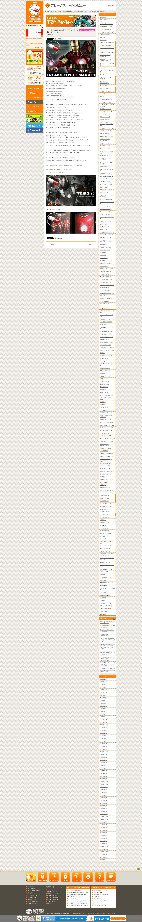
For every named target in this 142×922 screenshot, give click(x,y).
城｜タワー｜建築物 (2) (105, 276)
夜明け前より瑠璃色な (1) (106, 133)
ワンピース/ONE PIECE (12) (107, 350)
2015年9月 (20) (103, 789)
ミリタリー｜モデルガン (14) (107, 32)
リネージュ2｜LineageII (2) (106, 176)
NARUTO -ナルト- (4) (105, 370)
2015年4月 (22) (103, 803)
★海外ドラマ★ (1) (104, 611)
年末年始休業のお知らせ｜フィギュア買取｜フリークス (107, 626)
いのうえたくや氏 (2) (105, 595)
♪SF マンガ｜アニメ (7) (105, 474)
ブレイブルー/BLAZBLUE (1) (107, 232)
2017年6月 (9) (103, 735)
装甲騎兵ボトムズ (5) (105, 468)
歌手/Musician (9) (104, 528)
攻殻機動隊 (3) (103, 476)
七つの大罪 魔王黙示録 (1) (106, 322)
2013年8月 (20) (103, 857)
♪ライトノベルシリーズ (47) (106, 545)
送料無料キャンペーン (52, 893)
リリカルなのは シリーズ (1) (107, 425)
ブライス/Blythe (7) (104, 287)
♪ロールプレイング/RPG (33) (107, 148)
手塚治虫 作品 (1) (104, 387)
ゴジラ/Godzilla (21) (104, 511)
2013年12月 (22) (104, 846)
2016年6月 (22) (103, 765)
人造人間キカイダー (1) (105, 506)
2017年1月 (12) (103, 749)
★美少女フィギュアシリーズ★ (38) (107, 311)
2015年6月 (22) (103, 797)
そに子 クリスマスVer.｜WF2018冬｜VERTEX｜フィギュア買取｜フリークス (107, 653)
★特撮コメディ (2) (104, 522)
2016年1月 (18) (103, 779)
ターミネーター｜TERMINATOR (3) (104, 82)
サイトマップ (112, 913)
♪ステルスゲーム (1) (104, 206)
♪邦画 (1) (102, 96)
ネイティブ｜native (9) (105, 102)
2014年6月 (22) (103, 830)
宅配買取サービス (32, 897)
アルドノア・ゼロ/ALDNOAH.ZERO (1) (105, 462)
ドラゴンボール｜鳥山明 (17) (107, 347)
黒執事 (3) (102, 353)
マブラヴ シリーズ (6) (105, 143)
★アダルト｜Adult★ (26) (106, 99)
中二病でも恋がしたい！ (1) (106, 577)
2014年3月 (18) (103, 838)
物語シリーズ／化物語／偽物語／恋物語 (78, 892)
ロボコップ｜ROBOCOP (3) (107, 42)
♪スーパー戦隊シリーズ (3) (106, 503)
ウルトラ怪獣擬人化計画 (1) (106, 331)
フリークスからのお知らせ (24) (106, 20)
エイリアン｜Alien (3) (105, 88)
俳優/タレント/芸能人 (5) (106, 533)
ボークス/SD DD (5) (104, 301)
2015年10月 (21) (104, 787)
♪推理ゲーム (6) (103, 224)
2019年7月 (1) (103, 684)
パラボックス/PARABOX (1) (106, 298)
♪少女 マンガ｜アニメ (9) (106, 430)
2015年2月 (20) (103, 808)
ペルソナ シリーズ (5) (105, 181)
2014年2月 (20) (103, 841)
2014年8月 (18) (103, 824)
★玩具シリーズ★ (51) (105, 247)
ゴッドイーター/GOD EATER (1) (107, 217)
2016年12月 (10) (104, 752)
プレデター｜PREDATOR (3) (107, 91)
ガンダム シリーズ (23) (105, 448)
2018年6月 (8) (103, 703)
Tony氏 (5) (102, 600)
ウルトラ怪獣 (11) (104, 501)
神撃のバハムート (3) (105, 117)
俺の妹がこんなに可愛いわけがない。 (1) (107, 558)
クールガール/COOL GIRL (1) (107, 285)
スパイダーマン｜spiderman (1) (107, 64)
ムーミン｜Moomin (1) (105, 608)
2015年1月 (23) (103, 811)
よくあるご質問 (51, 901)
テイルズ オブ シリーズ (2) (106, 179)
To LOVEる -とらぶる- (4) (106, 355)
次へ (89, 244)
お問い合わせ (50, 903)
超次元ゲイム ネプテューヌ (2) (106, 170)
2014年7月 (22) (103, 827)
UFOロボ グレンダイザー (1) (107, 456)
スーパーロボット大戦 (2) (106, 184)
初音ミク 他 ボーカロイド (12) (107, 319)
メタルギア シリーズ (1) (105, 209)
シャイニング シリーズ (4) (106, 151)
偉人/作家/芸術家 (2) (105, 530)
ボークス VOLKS (98, 903)
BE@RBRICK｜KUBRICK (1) (107, 263)
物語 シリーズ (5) (104, 572)
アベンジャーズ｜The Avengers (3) (105, 55)
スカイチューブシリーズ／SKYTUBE (77, 901)
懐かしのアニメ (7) (104, 482)
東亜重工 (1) (103, 255)
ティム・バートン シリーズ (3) (106, 71)
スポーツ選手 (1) (104, 536)
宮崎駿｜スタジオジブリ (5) (106, 479)
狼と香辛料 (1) (103, 574)
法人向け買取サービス (33, 901)
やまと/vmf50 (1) (104, 295)
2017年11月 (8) (103, 722)
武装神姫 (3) (103, 252)
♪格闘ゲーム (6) (103, 229)
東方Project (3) (103, 244)
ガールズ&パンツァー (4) (106, 412)
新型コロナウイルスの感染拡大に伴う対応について (107, 622)
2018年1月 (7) (103, 716)
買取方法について (32, 893)
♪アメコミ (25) (103, 40)
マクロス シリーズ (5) (105, 466)
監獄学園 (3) (103, 402)
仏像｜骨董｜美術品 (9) (105, 271)
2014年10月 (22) (104, 819)
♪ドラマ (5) (102, 93)
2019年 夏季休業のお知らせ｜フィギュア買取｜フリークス (107, 630)
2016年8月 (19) (103, 760)
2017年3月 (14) (103, 743)
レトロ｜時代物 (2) (104, 274)
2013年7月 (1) (103, 859)
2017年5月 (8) (103, 738)
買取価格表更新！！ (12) (106, 26)
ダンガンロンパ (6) (104, 226)
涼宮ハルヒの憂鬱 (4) (105, 548)
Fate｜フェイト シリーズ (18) (107, 128)
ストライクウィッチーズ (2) (106, 427)
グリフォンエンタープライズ (101, 901)
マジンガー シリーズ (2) (105, 459)
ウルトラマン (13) (104, 498)
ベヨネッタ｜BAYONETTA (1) (107, 214)
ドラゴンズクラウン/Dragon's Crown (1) (107, 163)
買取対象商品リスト (52, 895)
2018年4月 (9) (103, 708)
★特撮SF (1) (103, 520)
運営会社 (76, 913)
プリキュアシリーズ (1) (105, 436)
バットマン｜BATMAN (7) (106, 45)
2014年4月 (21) (103, 835)
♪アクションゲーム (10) (105, 211)
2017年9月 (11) (103, 727)
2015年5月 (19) (103, 800)
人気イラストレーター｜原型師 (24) (107, 589)
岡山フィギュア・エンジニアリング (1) (107, 105)
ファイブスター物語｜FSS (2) (107, 471)
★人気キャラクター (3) (105, 603)
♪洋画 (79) (102, 37)
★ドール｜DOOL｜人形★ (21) (107, 282)
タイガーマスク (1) (104, 339)
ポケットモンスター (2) (105, 173)
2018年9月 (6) (103, 695)
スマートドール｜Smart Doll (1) (106, 304)
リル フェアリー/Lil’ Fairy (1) (107, 293)
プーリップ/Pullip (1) (105, 290)
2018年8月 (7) (103, 698)
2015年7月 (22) (103, 795)
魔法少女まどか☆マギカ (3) (106, 582)
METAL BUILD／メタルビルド (75, 896)
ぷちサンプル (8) (104, 258)
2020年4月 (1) (103, 679)
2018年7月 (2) (103, 700)
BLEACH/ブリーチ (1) (105, 376)
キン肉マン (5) (103, 361)
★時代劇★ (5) (103, 585)
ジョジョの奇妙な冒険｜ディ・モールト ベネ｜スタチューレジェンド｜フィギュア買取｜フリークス (107, 646)
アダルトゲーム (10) (105, 145)
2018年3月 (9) (103, 711)
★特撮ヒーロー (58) (105, 487)
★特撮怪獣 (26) (103, 509)
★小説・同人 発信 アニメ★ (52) (106, 542)
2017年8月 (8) (103, 730)
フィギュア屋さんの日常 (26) (107, 24)
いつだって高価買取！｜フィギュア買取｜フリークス (107, 634)
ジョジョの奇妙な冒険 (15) (106, 342)
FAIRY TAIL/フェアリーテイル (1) (107, 364)
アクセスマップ (83, 913)
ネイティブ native (98, 896)
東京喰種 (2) (103, 404)
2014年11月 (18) (104, 816)
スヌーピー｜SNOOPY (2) (106, 605)
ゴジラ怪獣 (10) (104, 514)
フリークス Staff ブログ (33, 903)
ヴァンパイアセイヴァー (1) (106, 234)
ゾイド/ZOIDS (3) (104, 451)
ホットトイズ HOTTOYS (100, 905)
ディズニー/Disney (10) (105, 29)
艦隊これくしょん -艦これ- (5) (107, 189)
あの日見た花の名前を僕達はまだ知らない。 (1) (107, 554)
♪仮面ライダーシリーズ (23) (106, 490)
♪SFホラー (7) (103, 85)
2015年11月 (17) (104, 784)
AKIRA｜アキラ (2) (104, 381)
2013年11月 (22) (104, 849)
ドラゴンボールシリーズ (74, 899)
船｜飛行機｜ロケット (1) (106, 279)
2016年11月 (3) (103, 754)
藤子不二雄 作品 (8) (104, 384)
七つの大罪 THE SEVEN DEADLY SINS (78, 905)
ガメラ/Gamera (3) (104, 517)
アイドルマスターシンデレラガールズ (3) (107, 195)
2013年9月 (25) (103, 854)
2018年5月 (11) (103, 706)
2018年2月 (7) (103, 714)
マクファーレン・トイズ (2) (106, 268)
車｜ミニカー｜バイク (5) (106, 260)
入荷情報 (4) (103, 614)
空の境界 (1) (103, 580)
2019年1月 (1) (103, 687)
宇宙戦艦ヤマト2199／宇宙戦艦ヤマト (77, 903)
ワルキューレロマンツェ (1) (106, 136)
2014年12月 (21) (104, 814)
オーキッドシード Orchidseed (101, 894)
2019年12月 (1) (103, 681)
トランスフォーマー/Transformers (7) (104, 444)
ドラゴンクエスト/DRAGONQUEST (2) (105, 154)
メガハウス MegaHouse (99, 899)
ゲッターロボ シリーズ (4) (106, 441)
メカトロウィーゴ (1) (105, 250)
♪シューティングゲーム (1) (106, 199)
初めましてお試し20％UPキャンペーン (54, 890)
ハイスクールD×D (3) (105, 551)
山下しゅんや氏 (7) (104, 592)
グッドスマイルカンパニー (100, 890)
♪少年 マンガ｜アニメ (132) (106, 337)
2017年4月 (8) (103, 741)
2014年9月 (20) (103, 822)
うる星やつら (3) (104, 358)
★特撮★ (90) (103, 485)
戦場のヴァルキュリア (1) (106, 166)
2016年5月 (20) (103, 768)
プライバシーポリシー (102, 913)
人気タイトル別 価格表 (52, 897)
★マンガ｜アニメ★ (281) (106, 334)
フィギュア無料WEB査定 (34, 890)
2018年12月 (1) (103, 689)
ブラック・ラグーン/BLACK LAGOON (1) (106, 416)
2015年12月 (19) (104, 781)
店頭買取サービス (32, 899)
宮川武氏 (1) (103, 597)
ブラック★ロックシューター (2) (107, 328)
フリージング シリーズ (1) (106, 422)
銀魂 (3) (102, 378)
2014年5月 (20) (103, 832)
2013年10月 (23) (104, 851)
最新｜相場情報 (31, 888)
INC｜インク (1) (104, 266)
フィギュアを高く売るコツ (34, 895)
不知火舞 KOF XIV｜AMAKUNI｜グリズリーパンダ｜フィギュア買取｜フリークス (107, 670)
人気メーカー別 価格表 (52, 899)
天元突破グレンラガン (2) (106, 569)
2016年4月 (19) (103, 770)
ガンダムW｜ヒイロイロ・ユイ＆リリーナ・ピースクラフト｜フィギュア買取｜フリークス (107, 664)
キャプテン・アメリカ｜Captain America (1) (106, 60)
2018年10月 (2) (103, 692)
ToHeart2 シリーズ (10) (105, 130)
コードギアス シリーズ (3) (106, 453)
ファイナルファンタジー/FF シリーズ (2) (106, 159)
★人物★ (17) (103, 525)
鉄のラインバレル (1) (105, 368)
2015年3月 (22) (103, 806)
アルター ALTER (98, 892)
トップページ (31, 886)
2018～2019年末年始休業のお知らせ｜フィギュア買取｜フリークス (107, 640)
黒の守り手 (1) (103, 324)
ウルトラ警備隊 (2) (104, 495)
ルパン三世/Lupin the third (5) (107, 410)
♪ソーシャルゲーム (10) (105, 114)
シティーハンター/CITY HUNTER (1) (105, 398)
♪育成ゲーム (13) (104, 187)
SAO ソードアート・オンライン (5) (107, 565)
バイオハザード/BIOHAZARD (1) (107, 202)
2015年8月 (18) (103, 792)
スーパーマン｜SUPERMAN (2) (107, 48)
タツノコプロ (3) (104, 392)
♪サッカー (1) (103, 538)
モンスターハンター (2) (105, 221)
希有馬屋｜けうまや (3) (105, 109)
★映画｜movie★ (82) (105, 34)
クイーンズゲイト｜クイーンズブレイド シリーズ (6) (107, 241)
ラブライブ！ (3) (104, 192)
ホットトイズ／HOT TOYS (59, 99)
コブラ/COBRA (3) (104, 407)
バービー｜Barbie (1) (105, 308)
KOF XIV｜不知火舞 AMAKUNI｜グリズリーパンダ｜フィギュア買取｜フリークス (107, 658)
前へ (53, 244)
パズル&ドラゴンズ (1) (105, 119)
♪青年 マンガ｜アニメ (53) (106, 395)
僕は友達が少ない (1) (105, 562)
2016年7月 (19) (103, 762)
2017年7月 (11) (103, 733)
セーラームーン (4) (104, 433)
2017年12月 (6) (103, 719)
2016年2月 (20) (103, 776)
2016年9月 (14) (103, 757)
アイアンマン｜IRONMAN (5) (107, 52)
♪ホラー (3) (102, 67)
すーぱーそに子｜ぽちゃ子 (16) (106, 315)
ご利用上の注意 (92, 913)
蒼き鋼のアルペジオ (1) (105, 419)
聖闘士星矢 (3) (103, 373)
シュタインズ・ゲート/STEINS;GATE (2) (105, 139)
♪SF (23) (102, 74)
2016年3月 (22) (103, 773)
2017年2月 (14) (103, 746)
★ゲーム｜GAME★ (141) (106, 111)
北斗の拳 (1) (103, 389)
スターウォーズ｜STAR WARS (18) (105, 78)
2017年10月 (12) (104, 725)
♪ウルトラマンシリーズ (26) (106, 493)
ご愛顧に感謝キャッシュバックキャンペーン (54, 887)
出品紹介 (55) (103, 17)
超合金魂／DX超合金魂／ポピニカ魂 (77, 894)
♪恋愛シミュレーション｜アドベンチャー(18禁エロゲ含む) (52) (107, 124)
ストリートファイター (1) (106, 237)
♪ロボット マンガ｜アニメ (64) (107, 438)
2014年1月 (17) (103, 843)
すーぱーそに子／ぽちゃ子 (74, 890)
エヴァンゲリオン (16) (105, 345)
